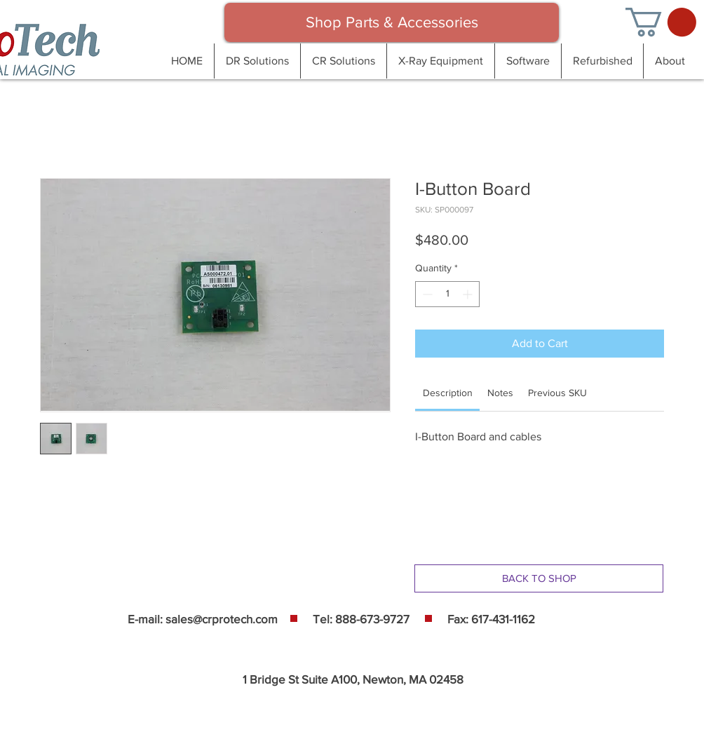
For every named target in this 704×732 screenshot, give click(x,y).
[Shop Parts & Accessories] (391, 22)
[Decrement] (426, 294)
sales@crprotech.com (221, 618)
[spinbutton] (447, 294)
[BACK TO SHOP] (538, 578)
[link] (448, 392)
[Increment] (469, 294)
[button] (660, 22)
